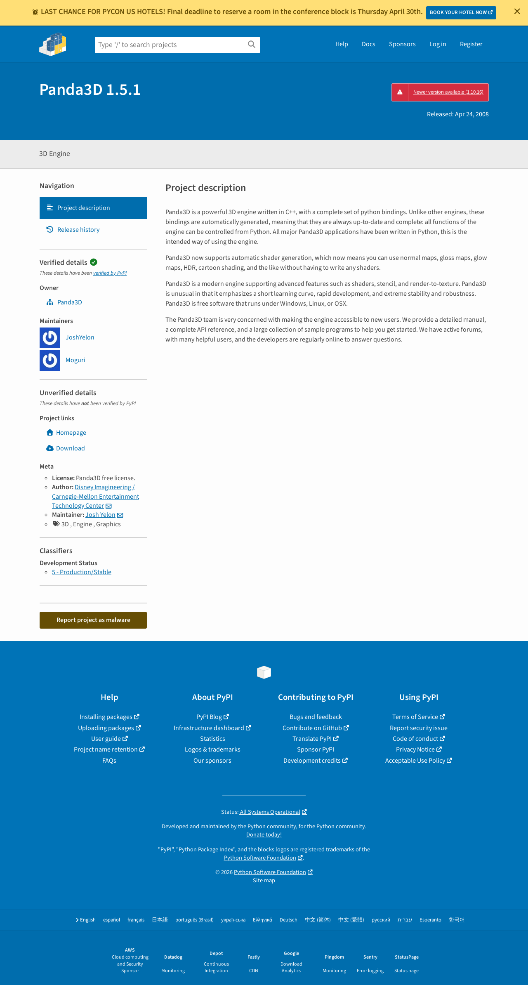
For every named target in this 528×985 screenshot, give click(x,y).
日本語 (160, 920)
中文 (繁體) (351, 920)
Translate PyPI (312, 738)
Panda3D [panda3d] (64, 302)
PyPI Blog (209, 716)
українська (233, 920)
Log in (437, 44)
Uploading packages (106, 728)
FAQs (109, 760)
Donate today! (264, 834)
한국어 (457, 920)
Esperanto (430, 920)
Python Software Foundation (260, 857)
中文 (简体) (318, 920)
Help (341, 44)
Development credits (312, 760)
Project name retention (106, 749)
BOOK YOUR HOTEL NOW (458, 12)
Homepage (66, 432)
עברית (405, 920)
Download (65, 448)
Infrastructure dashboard (209, 728)
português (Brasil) (194, 920)
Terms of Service (415, 716)
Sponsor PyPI (315, 749)
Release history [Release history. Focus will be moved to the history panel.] (72, 229)
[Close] (517, 11)
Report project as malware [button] (93, 619)
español (111, 920)
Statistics (212, 738)
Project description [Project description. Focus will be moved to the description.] (78, 207)
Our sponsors (212, 760)
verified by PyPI (110, 273)
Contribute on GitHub (312, 728)
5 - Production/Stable (81, 572)
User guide (106, 738)
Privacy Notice (415, 749)
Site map (264, 880)
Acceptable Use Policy (415, 760)
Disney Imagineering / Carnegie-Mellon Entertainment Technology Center (95, 496)
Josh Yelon (100, 514)
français (135, 920)
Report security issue (419, 728)
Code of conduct (415, 738)
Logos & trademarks (212, 749)
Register (471, 44)
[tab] (93, 208)
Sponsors (402, 44)
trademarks (340, 849)
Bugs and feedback (316, 716)
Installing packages (106, 716)
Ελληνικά (262, 920)
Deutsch (288, 920)
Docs (368, 44)
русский (381, 920)
